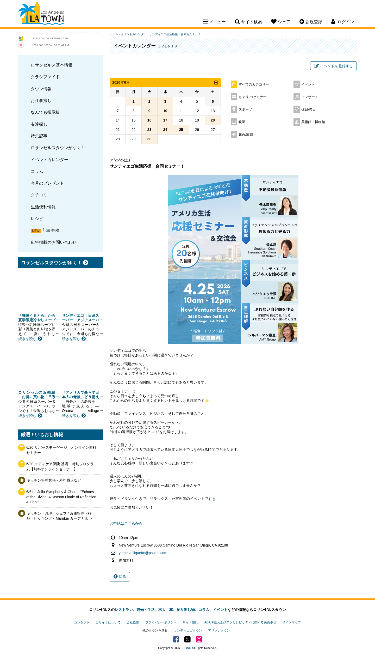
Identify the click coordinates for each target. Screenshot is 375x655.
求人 (162, 610)
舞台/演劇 (246, 135)
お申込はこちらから (126, 523)
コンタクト (82, 622)
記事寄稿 (51, 230)
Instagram (199, 639)
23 (149, 130)
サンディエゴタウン (188, 630)
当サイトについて (108, 622)
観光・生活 (145, 610)
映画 (242, 122)
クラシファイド (45, 76)
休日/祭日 (308, 109)
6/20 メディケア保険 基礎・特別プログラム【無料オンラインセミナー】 (60, 466)
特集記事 (39, 136)
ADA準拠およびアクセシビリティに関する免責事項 (240, 622)
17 (165, 120)
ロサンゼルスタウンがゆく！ (58, 147)
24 (165, 130)
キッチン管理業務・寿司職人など (54, 480)
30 (149, 139)
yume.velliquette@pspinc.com (143, 553)
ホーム (114, 34)
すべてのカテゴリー (254, 84)
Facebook (176, 639)
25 (181, 130)
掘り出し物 (186, 610)
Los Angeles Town (41, 14)
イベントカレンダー (49, 159)
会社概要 (133, 622)
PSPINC (186, 648)
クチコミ (39, 194)
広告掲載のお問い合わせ (54, 242)
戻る (120, 576)
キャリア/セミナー (253, 97)
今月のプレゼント (47, 183)
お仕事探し (41, 100)
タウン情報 (41, 88)
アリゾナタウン (219, 630)
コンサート (309, 97)
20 (213, 120)
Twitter (187, 639)
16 (149, 120)
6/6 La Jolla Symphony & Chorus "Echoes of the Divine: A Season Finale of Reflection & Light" (61, 497)
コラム (37, 171)
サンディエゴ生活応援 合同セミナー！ (175, 34)
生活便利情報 (43, 206)
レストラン (124, 610)
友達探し (39, 124)
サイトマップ (291, 622)
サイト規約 (190, 622)
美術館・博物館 (313, 122)
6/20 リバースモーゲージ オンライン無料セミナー (61, 450)
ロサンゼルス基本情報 (51, 65)
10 (165, 111)
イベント (308, 84)
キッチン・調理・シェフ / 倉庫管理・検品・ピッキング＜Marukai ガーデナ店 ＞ (60, 516)
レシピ (37, 218)
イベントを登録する (333, 66)
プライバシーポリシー (161, 622)
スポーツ (245, 109)
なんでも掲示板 (45, 112)
